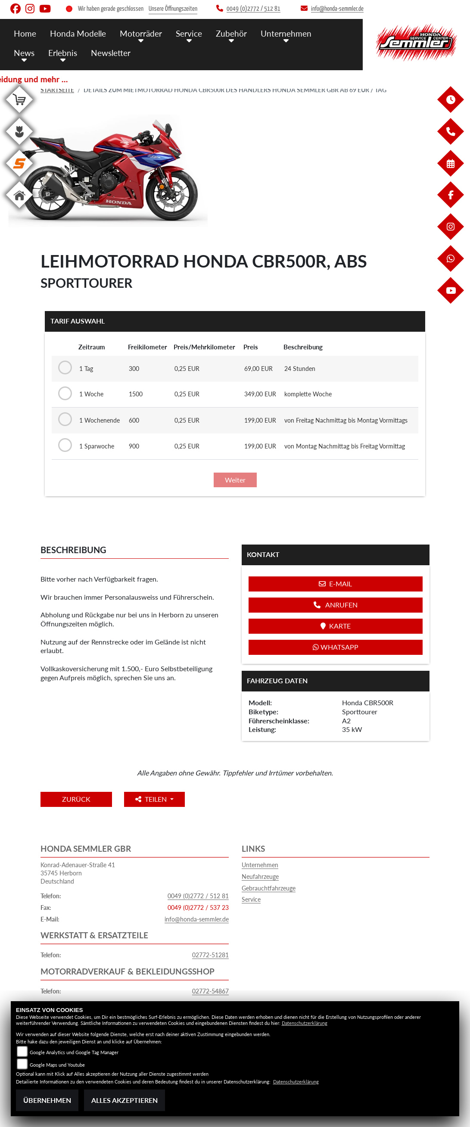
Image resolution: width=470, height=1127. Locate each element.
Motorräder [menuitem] (141, 33)
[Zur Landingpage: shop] (19, 114)
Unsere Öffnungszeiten (173, 9)
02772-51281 (210, 955)
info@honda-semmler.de (197, 919)
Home (25, 33)
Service (251, 899)
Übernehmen (47, 1100)
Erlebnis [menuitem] (62, 53)
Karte (336, 626)
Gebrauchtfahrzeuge (269, 888)
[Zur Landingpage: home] (19, 209)
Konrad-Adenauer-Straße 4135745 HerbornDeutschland (77, 872)
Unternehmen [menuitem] (286, 33)
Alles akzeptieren (124, 1100)
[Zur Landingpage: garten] (19, 146)
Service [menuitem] (189, 33)
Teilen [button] (151, 799)
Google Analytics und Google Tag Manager (74, 1052)
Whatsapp (335, 647)
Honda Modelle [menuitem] (78, 33)
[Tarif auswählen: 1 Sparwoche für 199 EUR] (63, 445)
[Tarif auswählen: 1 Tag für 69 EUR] (63, 368)
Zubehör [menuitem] (231, 33)
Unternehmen (260, 865)
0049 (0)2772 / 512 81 (198, 896)
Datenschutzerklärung (304, 1023)
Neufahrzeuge (260, 876)
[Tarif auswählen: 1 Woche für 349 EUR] (63, 394)
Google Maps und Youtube (57, 1065)
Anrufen (336, 605)
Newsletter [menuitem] (111, 53)
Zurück (76, 799)
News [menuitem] (24, 53)
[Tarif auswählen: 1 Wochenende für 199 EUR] (63, 420)
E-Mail (335, 583)
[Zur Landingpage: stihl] (19, 178)
